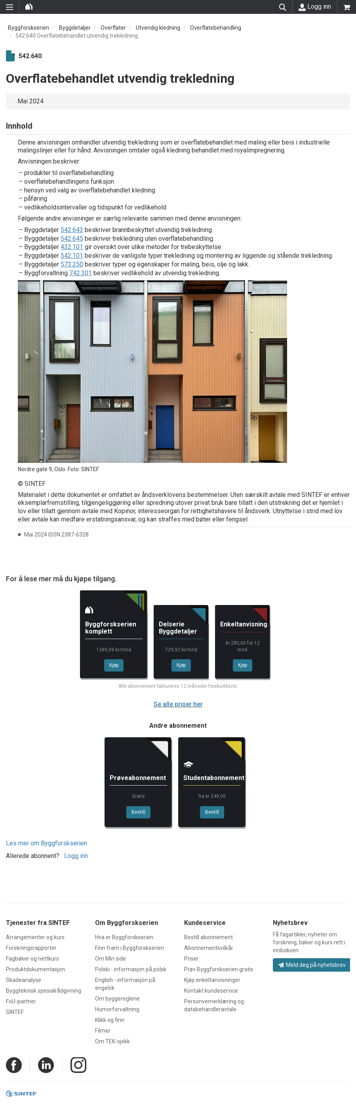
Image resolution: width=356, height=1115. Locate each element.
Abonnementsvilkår (208, 948)
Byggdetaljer (75, 28)
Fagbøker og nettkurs (32, 958)
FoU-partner (21, 1001)
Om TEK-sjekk (112, 1041)
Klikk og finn (109, 1020)
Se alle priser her (178, 704)
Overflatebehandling (215, 28)
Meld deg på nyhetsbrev (312, 965)
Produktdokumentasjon (35, 969)
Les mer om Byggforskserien (46, 843)
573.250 (72, 264)
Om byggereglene (117, 998)
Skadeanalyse (23, 980)
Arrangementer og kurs (35, 937)
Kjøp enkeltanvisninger (212, 980)
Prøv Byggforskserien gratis (218, 969)
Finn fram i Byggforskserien (129, 948)
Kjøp (113, 665)
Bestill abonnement (208, 937)
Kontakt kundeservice (211, 991)
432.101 (72, 247)
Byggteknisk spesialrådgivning (43, 991)
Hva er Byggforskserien (124, 937)
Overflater (113, 28)
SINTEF (15, 1012)
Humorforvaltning (117, 1009)
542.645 (72, 238)
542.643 (72, 230)
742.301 (80, 273)
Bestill (138, 812)
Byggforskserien (28, 28)
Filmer (102, 1030)
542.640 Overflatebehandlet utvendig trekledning (76, 35)
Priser (191, 958)
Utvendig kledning (158, 28)
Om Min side (110, 958)
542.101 (72, 255)
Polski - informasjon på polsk (130, 969)
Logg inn (315, 7)
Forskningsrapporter (31, 948)
